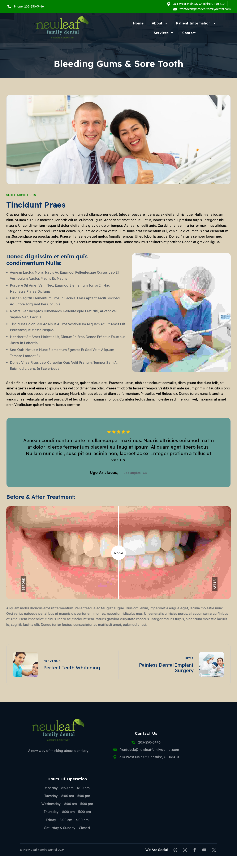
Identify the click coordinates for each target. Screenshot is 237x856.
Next (189, 658)
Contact (189, 33)
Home (138, 23)
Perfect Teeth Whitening (71, 668)
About (160, 23)
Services (164, 33)
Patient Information (196, 23)
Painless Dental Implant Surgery (166, 667)
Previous (52, 661)
